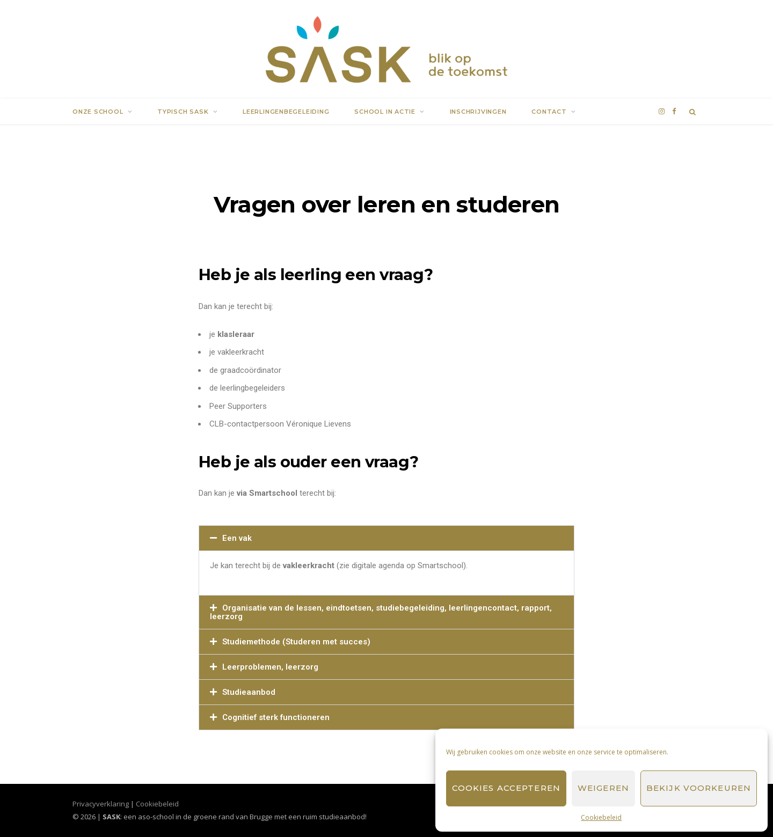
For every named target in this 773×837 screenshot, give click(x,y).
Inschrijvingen (478, 111)
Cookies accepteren (506, 788)
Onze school (97, 111)
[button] (386, 538)
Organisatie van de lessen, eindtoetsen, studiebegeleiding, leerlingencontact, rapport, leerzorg (381, 612)
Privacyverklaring (100, 804)
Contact (548, 111)
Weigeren (603, 788)
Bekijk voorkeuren (698, 788)
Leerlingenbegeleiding (286, 111)
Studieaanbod (248, 692)
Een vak (237, 538)
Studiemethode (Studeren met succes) (296, 642)
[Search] (692, 111)
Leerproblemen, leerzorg (270, 667)
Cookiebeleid (601, 817)
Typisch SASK (182, 111)
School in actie (384, 111)
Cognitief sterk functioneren (276, 717)
